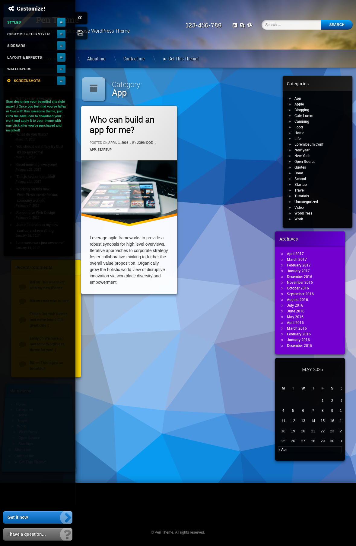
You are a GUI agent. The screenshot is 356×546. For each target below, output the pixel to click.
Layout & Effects (24, 57)
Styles (14, 22)
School (303, 178)
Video (302, 207)
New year (305, 149)
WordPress (306, 213)
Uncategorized (309, 201)
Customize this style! (28, 34)
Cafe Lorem (306, 115)
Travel (302, 190)
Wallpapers (19, 69)
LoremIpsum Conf (311, 144)
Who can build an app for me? (122, 124)
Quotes (303, 167)
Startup (105, 149)
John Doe (145, 142)
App (93, 149)
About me (96, 58)
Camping (304, 121)
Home (302, 132)
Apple (302, 104)
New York (305, 155)
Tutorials (304, 195)
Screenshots (27, 80)
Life (300, 138)
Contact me (134, 58)
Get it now (18, 517)
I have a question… (27, 534)
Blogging (304, 109)
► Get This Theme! (181, 58)
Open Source (307, 161)
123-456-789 (206, 25)
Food (301, 126)
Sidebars (16, 45)
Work (301, 218)
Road (301, 172)
